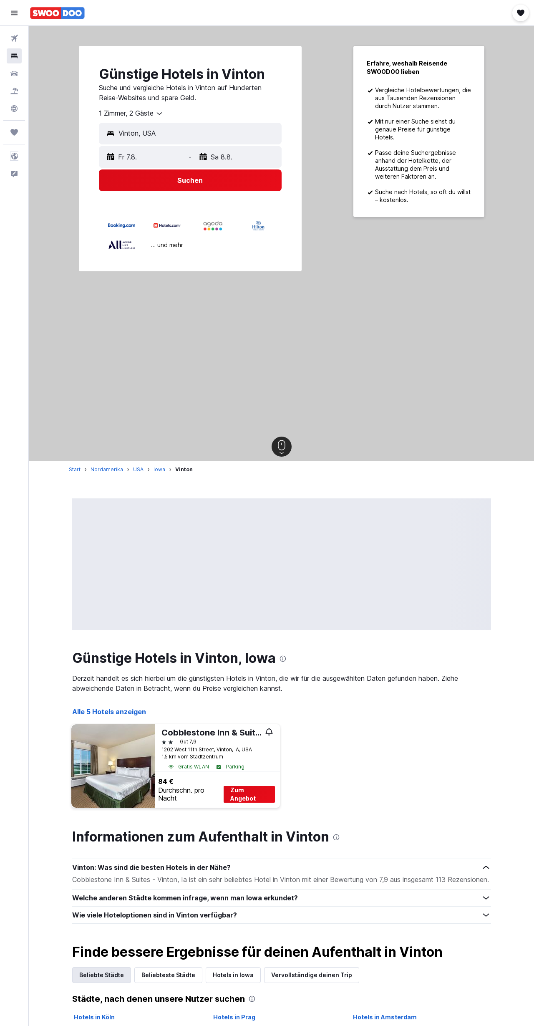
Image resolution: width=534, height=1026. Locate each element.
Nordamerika (107, 469)
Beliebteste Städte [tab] (168, 974)
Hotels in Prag (234, 1017)
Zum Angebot (243, 794)
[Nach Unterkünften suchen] (14, 56)
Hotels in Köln (94, 1017)
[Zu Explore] (14, 108)
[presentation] (283, 658)
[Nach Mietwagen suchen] (14, 73)
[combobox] (131, 113)
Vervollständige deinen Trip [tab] (311, 974)
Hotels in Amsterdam (385, 1017)
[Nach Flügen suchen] (14, 38)
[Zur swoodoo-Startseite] (57, 13)
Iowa (159, 469)
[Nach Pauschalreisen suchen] (14, 91)
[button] (14, 13)
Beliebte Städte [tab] (101, 974)
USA (138, 469)
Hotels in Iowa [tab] (233, 974)
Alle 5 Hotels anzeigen (109, 712)
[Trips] (14, 132)
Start (75, 469)
